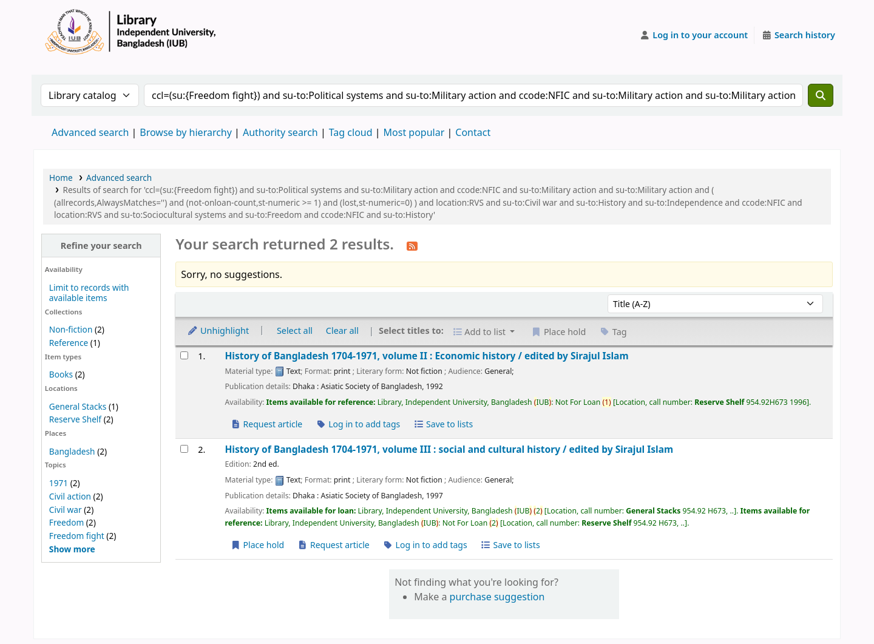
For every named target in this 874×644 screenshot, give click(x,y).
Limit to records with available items (89, 292)
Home (61, 177)
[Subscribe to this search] (412, 245)
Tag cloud (351, 132)
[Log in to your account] (694, 35)
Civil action (70, 496)
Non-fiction (71, 329)
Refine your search (101, 245)
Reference (68, 342)
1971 (58, 483)
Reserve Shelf (75, 419)
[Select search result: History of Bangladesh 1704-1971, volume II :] (184, 355)
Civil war (65, 509)
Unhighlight (218, 330)
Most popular (414, 132)
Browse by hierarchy (186, 132)
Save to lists (443, 424)
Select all (295, 330)
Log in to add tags (358, 424)
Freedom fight (76, 535)
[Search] (820, 95)
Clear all (342, 330)
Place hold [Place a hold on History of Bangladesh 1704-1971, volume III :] (257, 545)
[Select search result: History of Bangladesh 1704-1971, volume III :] (184, 449)
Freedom (66, 522)
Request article (266, 424)
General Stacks (77, 406)
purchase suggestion (497, 596)
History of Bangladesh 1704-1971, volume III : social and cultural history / (449, 449)
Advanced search (90, 132)
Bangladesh (72, 451)
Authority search (280, 132)
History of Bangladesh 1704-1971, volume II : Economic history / (426, 356)
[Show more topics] (72, 549)
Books (61, 374)
